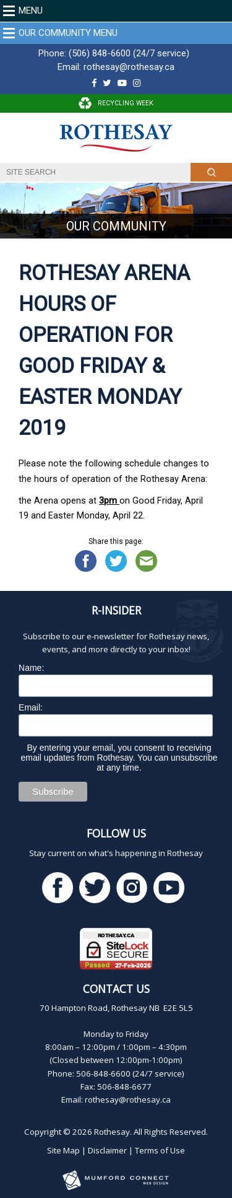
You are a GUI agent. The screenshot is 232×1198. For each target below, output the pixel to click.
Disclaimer (107, 1150)
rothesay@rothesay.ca (129, 66)
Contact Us (116, 988)
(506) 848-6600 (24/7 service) (129, 53)
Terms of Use (160, 1150)
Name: (31, 668)
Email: (31, 707)
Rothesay (112, 1131)
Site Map (63, 1150)
